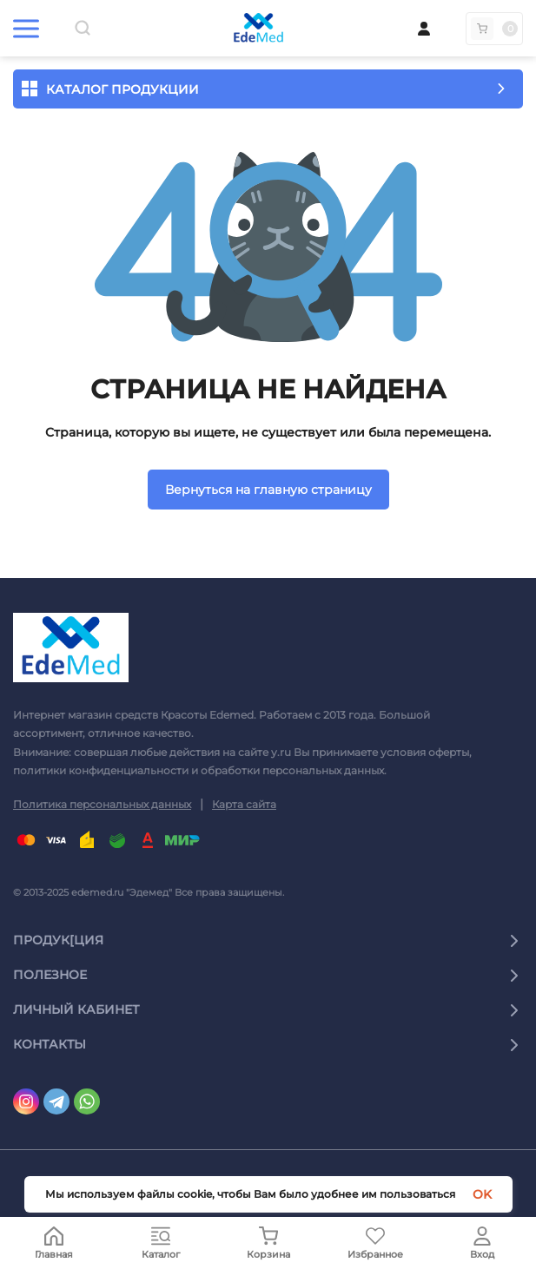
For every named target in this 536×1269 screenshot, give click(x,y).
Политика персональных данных (102, 804)
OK (482, 1194)
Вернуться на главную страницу (268, 489)
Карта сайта (244, 804)
